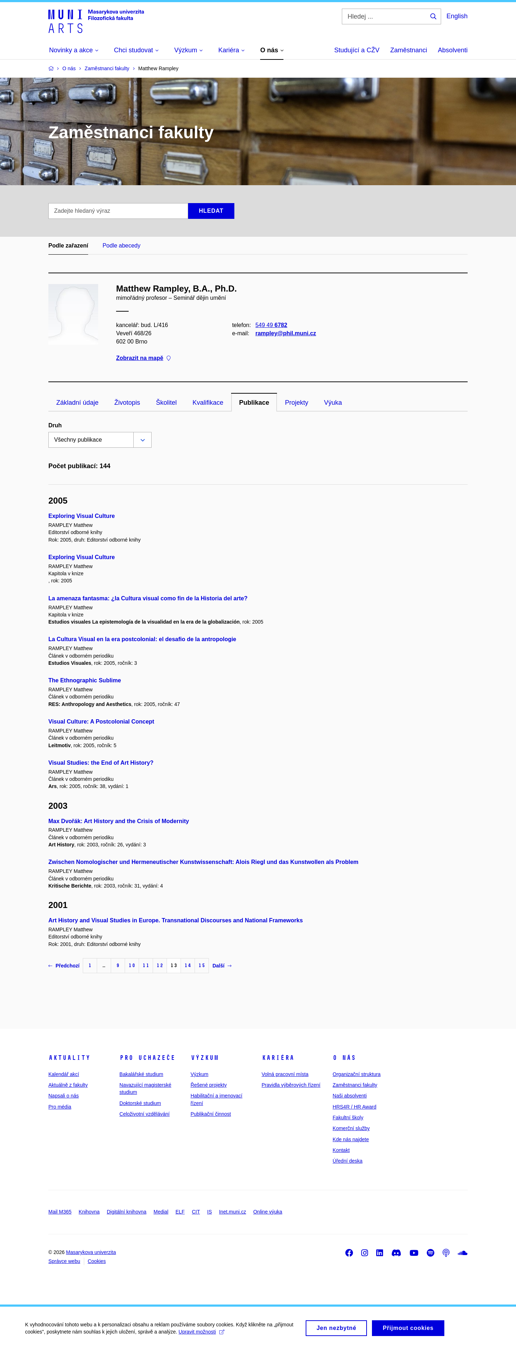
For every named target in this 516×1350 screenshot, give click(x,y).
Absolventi (453, 50)
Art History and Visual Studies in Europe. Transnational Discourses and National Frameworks (175, 920)
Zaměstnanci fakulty (355, 1085)
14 (187, 965)
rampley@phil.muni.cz (285, 333)
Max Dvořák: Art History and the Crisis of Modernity (118, 821)
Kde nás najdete (351, 1139)
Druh (55, 425)
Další (221, 966)
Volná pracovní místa (285, 1074)
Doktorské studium (140, 1103)
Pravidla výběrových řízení (291, 1085)
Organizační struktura (357, 1074)
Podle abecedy (121, 245)
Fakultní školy (348, 1117)
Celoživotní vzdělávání (144, 1114)
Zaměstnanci (408, 50)
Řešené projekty (209, 1085)
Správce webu (64, 1261)
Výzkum (205, 1058)
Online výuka (267, 1212)
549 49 (271, 325)
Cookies (97, 1261)
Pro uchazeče (147, 1058)
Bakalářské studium (141, 1074)
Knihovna (89, 1212)
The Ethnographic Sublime (84, 680)
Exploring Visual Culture (81, 516)
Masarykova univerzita (91, 1252)
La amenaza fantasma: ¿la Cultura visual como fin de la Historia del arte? (148, 598)
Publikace (254, 402)
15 (201, 965)
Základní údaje (77, 402)
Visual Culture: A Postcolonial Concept (101, 722)
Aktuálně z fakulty (68, 1085)
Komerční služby (351, 1128)
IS (209, 1212)
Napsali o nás (63, 1096)
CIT (196, 1212)
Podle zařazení (68, 245)
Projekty (296, 402)
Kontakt (341, 1150)
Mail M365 (60, 1212)
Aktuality (69, 1058)
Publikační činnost (211, 1114)
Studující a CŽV (356, 50)
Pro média (59, 1107)
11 (145, 965)
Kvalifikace (207, 402)
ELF (180, 1212)
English (457, 16)
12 (159, 965)
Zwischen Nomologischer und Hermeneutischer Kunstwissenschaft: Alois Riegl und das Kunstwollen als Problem (203, 862)
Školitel (166, 402)
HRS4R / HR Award (354, 1107)
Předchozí (64, 966)
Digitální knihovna (127, 1212)
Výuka (333, 402)
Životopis (127, 402)
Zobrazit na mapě (143, 358)
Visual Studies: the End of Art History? (100, 763)
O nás (344, 1058)
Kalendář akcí (63, 1074)
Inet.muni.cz (232, 1212)
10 (131, 965)
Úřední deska (347, 1161)
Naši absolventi (350, 1096)
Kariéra (278, 1058)
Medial (161, 1212)
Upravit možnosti (201, 1335)
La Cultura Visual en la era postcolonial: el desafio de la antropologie (142, 639)
